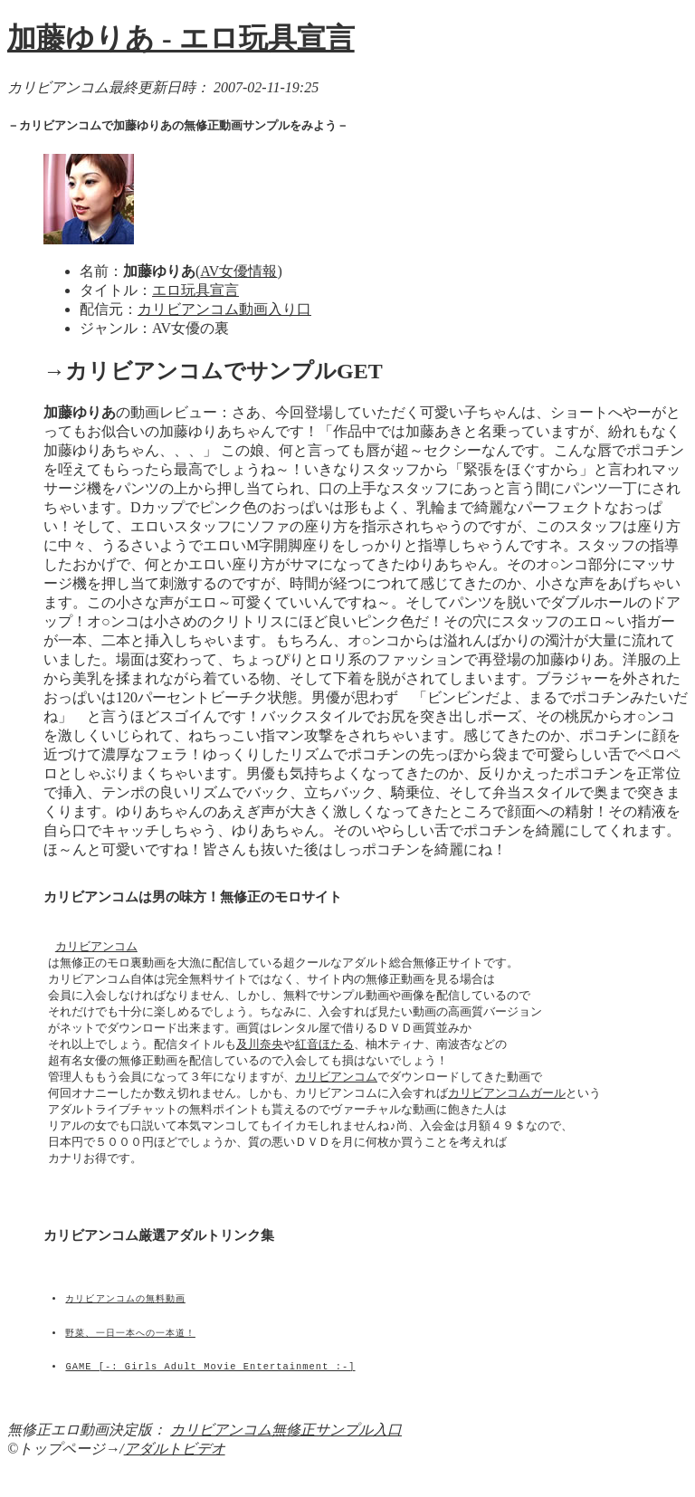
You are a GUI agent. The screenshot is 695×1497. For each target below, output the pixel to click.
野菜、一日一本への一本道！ (131, 1367)
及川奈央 (259, 1053)
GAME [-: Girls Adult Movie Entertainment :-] (211, 1406)
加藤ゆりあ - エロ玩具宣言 (181, 38)
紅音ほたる (324, 1053)
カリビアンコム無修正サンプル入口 (286, 1460)
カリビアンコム (96, 950)
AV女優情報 (238, 271)
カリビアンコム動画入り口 (224, 309)
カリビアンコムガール (507, 1105)
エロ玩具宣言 (195, 290)
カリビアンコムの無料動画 (126, 1328)
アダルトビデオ (174, 1479)
